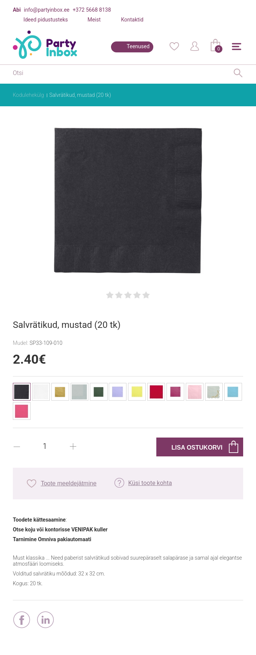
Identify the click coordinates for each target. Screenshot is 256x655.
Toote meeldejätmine (69, 483)
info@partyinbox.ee (46, 10)
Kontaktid (132, 20)
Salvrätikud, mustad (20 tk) (80, 95)
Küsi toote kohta (150, 483)
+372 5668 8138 (91, 10)
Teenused (138, 46)
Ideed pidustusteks (45, 20)
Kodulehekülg (28, 95)
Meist (94, 20)
